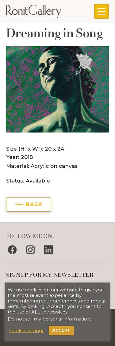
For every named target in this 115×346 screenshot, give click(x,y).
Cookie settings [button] (26, 330)
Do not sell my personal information (49, 319)
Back (34, 204)
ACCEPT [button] (61, 330)
